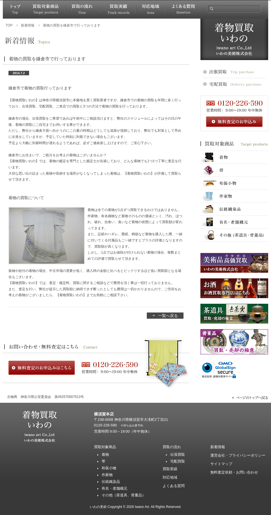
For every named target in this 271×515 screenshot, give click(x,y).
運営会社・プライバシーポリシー (237, 455)
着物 (105, 454)
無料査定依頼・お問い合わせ (234, 472)
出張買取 (177, 454)
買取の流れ (172, 447)
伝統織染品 (111, 481)
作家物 (107, 475)
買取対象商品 (105, 447)
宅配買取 (177, 461)
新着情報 (217, 447)
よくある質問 (174, 486)
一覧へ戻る (168, 315)
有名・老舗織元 (114, 488)
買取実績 (170, 469)
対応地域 (170, 477)
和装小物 (109, 468)
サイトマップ (221, 464)
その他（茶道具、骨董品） (124, 495)
